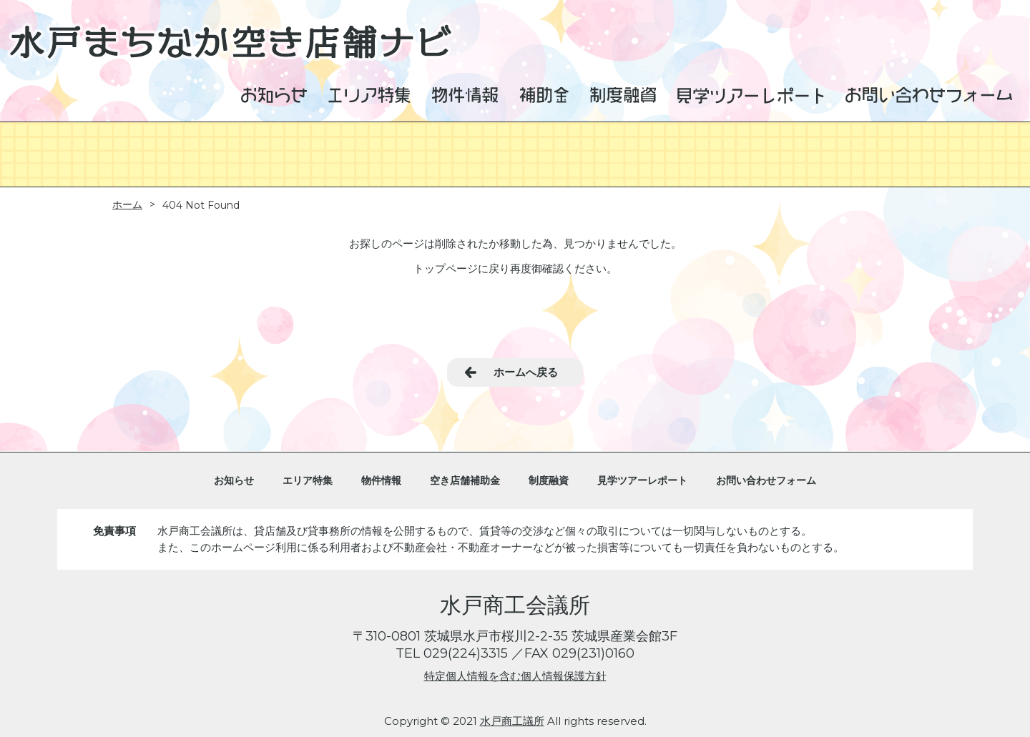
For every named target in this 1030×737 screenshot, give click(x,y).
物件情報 (381, 480)
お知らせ (234, 480)
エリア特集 (308, 480)
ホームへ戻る (526, 372)
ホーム (127, 204)
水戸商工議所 (512, 721)
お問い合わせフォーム (766, 480)
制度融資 (549, 480)
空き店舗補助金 (465, 480)
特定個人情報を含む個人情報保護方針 (515, 676)
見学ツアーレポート (642, 480)
